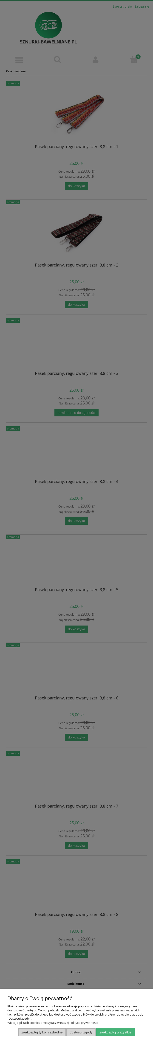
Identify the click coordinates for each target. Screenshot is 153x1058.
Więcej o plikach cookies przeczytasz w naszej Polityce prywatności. (52, 1023)
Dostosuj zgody (81, 1032)
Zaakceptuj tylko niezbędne (41, 1032)
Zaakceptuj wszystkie (115, 1032)
